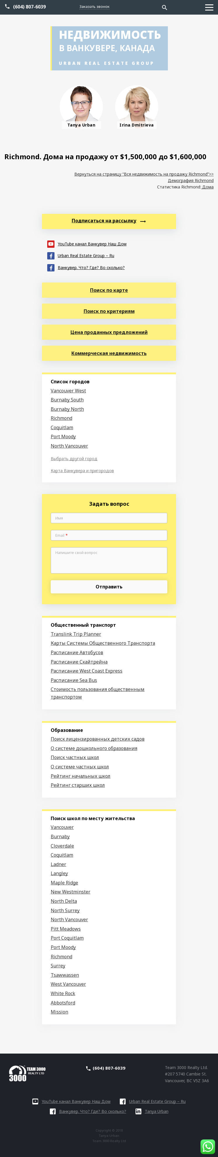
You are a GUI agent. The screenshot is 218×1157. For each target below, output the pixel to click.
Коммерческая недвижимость (109, 353)
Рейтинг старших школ (78, 785)
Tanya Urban (152, 1111)
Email (61, 535)
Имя (59, 518)
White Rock (63, 993)
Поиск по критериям (109, 311)
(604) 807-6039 (29, 7)
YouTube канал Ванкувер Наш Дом (86, 243)
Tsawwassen (65, 975)
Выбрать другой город (74, 458)
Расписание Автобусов (77, 652)
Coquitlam (62, 427)
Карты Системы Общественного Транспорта (103, 643)
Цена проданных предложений (109, 332)
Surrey (58, 965)
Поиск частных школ (75, 757)
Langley (59, 873)
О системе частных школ (80, 766)
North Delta (64, 901)
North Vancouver (69, 446)
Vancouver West (68, 390)
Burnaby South (67, 399)
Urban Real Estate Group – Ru (80, 255)
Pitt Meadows (66, 929)
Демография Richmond (191, 180)
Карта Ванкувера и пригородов (82, 470)
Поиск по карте (109, 290)
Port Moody (63, 436)
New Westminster (70, 891)
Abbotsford (63, 1003)
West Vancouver (68, 984)
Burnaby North (67, 409)
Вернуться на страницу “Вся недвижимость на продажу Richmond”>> (144, 174)
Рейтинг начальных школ (80, 776)
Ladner (58, 864)
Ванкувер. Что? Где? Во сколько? (86, 267)
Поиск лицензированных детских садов (98, 739)
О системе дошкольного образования (94, 748)
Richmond (61, 418)
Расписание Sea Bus (74, 680)
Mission (59, 1012)
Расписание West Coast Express (86, 671)
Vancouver (62, 827)
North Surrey (65, 910)
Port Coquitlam (67, 938)
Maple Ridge (64, 882)
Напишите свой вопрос (76, 552)
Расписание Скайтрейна (79, 662)
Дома (207, 187)
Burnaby (60, 836)
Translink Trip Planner (76, 634)
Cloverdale (62, 846)
